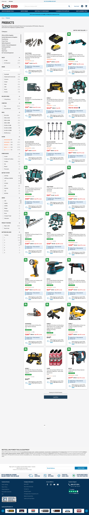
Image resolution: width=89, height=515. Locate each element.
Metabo (18, 453)
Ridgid (22, 453)
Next (86, 510)
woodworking (54, 451)
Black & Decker (29, 142)
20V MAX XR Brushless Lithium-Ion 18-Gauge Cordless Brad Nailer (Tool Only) (77, 236)
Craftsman (28, 53)
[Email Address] (60, 468)
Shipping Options (5, 489)
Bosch (48, 279)
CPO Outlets (11, 1)
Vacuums (4, 48)
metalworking (63, 451)
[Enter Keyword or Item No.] (47, 6)
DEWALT (85, 451)
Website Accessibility (28, 496)
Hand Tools (4, 50)
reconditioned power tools (27, 451)
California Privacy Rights (29, 498)
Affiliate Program (27, 491)
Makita (70, 53)
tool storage (48, 451)
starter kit (51, 453)
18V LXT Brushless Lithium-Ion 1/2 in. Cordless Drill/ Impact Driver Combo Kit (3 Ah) (33, 189)
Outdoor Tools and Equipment (9, 45)
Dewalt (49, 53)
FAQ (2, 494)
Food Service (5, 39)
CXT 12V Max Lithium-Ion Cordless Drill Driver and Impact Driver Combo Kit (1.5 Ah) (77, 101)
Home (3, 18)
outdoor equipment (39, 451)
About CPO (26, 484)
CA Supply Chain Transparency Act (31, 493)
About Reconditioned (28, 486)
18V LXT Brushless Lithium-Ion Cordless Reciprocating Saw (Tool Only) (76, 189)
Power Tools (5, 41)
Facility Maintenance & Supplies (9, 37)
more (27, 453)
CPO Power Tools (4, 1)
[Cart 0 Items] (86, 6)
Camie (48, 368)
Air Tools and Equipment (8, 52)
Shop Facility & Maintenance (42, 11)
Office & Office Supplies (7, 35)
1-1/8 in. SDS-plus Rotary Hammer (76, 369)
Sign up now (81, 468)
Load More (55, 397)
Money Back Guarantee (6, 491)
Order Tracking (5, 484)
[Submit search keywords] (69, 6)
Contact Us (26, 489)
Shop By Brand (24, 11)
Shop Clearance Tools (81, 11)
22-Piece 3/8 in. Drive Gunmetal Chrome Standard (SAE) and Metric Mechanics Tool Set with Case (33, 56)
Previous (2, 510)
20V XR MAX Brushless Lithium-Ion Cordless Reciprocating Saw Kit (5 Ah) (55, 101)
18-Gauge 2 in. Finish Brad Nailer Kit (33, 99)
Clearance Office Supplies (62, 11)
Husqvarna (28, 323)
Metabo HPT (28, 98)
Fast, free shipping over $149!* (50, 1)
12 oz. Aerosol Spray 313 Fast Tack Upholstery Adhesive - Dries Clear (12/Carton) (55, 371)
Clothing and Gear (6, 47)
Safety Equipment (6, 43)
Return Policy (4, 486)
